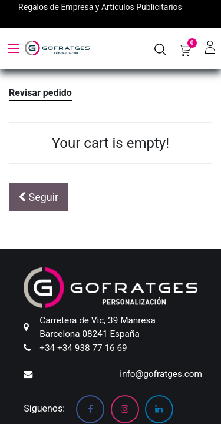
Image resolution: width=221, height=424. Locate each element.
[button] (38, 197)
